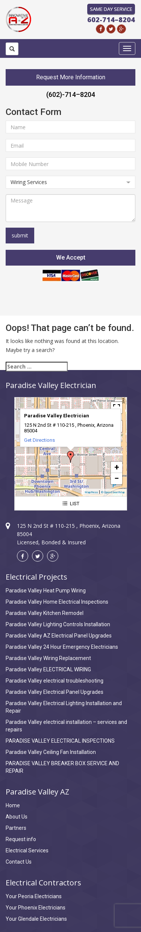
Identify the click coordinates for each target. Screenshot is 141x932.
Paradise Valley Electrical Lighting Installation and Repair (64, 707)
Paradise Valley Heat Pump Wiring (46, 591)
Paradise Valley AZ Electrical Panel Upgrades (59, 636)
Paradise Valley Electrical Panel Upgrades (54, 692)
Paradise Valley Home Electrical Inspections (57, 602)
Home (13, 805)
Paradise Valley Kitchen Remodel (44, 613)
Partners (16, 828)
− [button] (116, 478)
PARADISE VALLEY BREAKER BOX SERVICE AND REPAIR (62, 767)
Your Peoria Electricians (34, 896)
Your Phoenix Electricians (35, 908)
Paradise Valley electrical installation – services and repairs (66, 726)
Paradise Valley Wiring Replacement (48, 658)
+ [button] (116, 467)
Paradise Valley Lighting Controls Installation (58, 624)
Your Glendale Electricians (36, 919)
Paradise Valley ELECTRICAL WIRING (48, 669)
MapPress (91, 492)
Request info (21, 839)
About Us (16, 817)
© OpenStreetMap (113, 492)
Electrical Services (27, 850)
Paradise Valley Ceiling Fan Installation (51, 752)
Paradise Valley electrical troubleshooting (54, 681)
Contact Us (19, 862)
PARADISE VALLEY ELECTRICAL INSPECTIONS (60, 741)
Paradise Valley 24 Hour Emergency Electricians (62, 647)
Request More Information (70, 77)
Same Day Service (111, 9)
